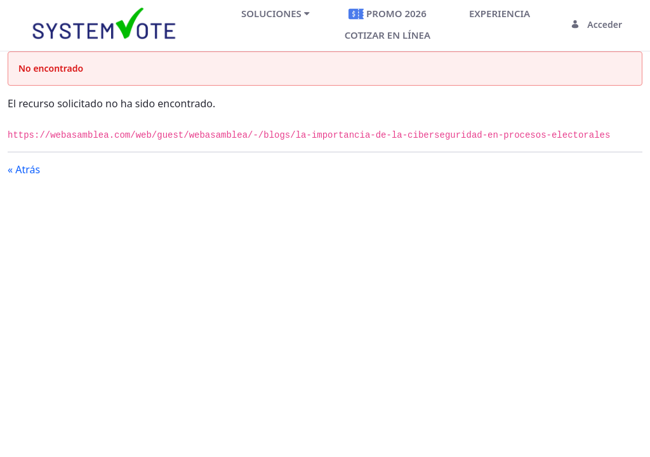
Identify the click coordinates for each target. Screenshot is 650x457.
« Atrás (24, 169)
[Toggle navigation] (203, 24)
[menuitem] (276, 13)
